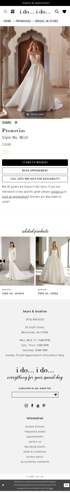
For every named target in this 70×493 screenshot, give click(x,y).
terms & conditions (35, 454)
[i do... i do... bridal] (35, 11)
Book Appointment (35, 172)
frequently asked (35, 434)
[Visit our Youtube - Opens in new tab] (38, 407)
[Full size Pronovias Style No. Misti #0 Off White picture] (35, 72)
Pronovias (23, 21)
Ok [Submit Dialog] (66, 487)
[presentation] (17, 262)
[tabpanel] (35, 72)
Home (7, 21)
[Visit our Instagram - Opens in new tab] (25, 407)
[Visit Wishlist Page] (64, 11)
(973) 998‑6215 (35, 321)
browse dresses (35, 429)
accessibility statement (35, 464)
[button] (5, 11)
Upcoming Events (35, 449)
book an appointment (15, 198)
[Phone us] (12, 11)
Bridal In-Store (46, 21)
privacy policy (35, 459)
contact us (57, 193)
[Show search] (57, 11)
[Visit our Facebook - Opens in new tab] (32, 407)
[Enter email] (35, 396)
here (51, 490)
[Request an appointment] (35, 3)
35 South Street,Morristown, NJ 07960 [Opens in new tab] (35, 331)
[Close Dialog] (3, 487)
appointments (35, 439)
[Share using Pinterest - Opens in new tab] (16, 123)
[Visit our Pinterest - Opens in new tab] (44, 407)
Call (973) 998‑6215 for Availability (35, 180)
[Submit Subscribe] (55, 396)
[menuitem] (5, 11)
